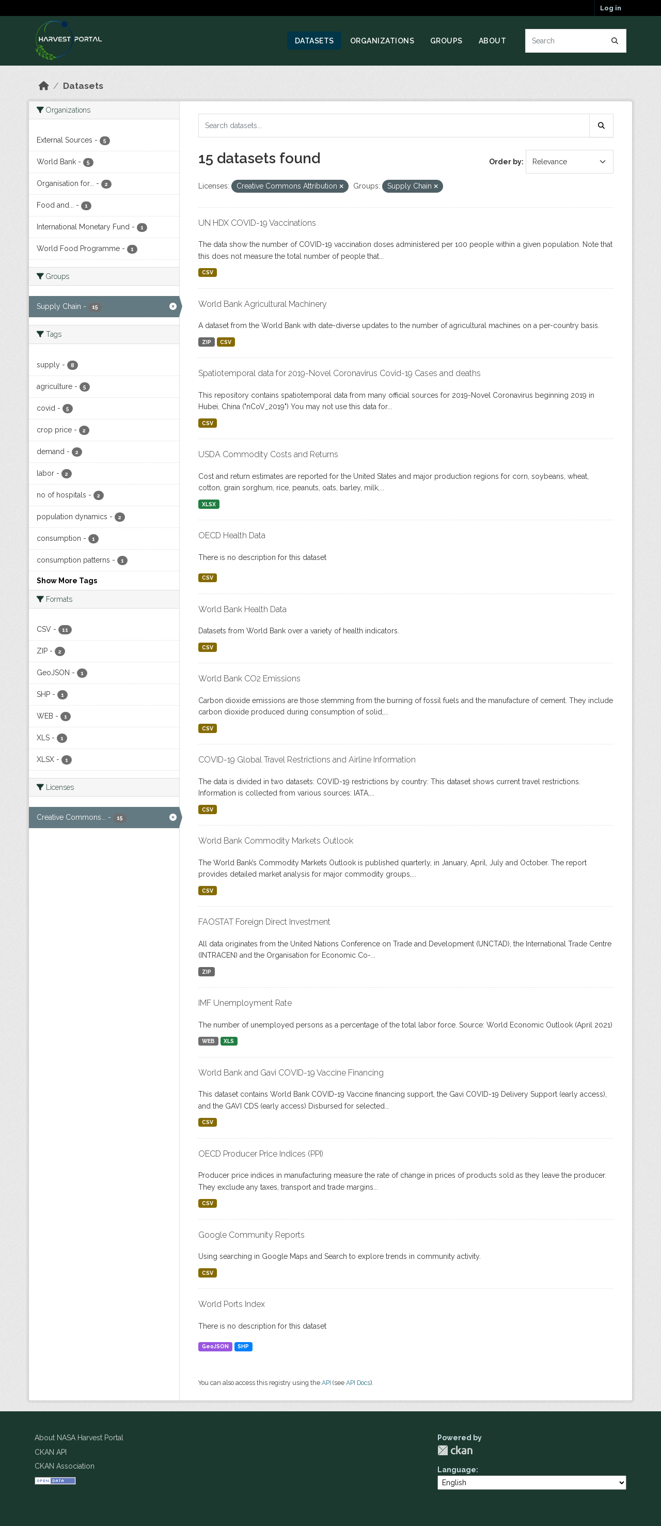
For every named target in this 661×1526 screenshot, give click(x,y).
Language (456, 1470)
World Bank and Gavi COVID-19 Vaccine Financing (291, 1073)
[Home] (44, 86)
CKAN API (51, 1452)
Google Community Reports (251, 1235)
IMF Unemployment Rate (245, 1003)
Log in (610, 8)
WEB (208, 1041)
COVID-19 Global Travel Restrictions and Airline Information (307, 760)
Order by (505, 162)
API (326, 1383)
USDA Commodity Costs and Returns (268, 454)
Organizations (382, 41)
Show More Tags (67, 581)
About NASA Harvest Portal (79, 1438)
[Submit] (615, 41)
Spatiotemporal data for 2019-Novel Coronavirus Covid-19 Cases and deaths (339, 373)
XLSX (209, 504)
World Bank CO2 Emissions (249, 678)
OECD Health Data (231, 535)
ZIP (206, 342)
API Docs (358, 1383)
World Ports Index (231, 1304)
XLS (229, 1041)
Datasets (314, 41)
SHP (243, 1346)
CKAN (455, 1450)
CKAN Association (65, 1466)
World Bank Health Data (242, 609)
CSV (207, 272)
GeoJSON (215, 1346)
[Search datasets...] (576, 41)
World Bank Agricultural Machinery (262, 304)
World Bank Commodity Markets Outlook (275, 841)
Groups (446, 41)
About (493, 41)
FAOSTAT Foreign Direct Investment (264, 922)
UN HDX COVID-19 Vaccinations (257, 223)
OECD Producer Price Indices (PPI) (260, 1154)
